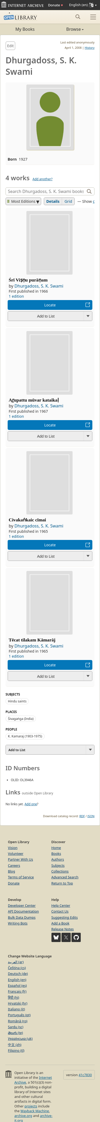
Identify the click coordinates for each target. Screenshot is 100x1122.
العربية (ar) (15, 962)
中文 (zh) (14, 1044)
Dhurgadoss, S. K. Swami (39, 286)
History (89, 48)
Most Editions (21, 201)
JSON (91, 816)
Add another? (42, 179)
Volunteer (15, 853)
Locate (50, 304)
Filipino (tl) (16, 1050)
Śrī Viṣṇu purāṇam (28, 280)
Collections (60, 871)
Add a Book (60, 923)
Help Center (60, 905)
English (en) (17, 979)
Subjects (58, 865)
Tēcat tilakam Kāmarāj (32, 640)
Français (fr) (17, 991)
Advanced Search (65, 877)
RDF (82, 816)
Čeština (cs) (17, 967)
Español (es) (17, 985)
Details (53, 201)
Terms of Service (21, 877)
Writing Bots (17, 923)
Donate (55, 5)
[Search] (45, 191)
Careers (14, 865)
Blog (11, 871)
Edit (10, 45)
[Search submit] (77, 16)
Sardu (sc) (15, 1026)
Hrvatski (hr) (17, 1003)
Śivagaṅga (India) (21, 718)
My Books (25, 29)
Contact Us (60, 911)
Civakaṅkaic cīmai (27, 519)
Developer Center (22, 905)
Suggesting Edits (64, 917)
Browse (67, 29)
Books (56, 853)
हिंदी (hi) (13, 997)
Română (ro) (17, 1021)
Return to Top (62, 883)
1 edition (16, 296)
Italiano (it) (16, 1009)
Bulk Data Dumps (22, 917)
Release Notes (62, 929)
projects (31, 1106)
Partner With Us (20, 859)
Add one (31, 804)
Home (56, 847)
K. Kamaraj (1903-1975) (25, 736)
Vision (12, 847)
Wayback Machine (35, 1110)
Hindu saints (17, 701)
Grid (68, 201)
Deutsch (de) (18, 973)
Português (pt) (19, 1015)
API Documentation (23, 911)
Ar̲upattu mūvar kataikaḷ (34, 400)
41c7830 (85, 1074)
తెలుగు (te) (15, 1032)
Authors (57, 859)
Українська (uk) (20, 1038)
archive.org (23, 1115)
